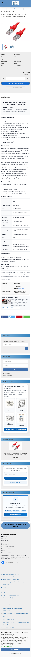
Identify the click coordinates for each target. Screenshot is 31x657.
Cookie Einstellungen (8, 598)
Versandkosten (7, 590)
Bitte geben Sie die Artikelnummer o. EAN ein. (14, 341)
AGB (4, 592)
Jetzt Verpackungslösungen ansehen (15, 429)
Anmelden (15, 369)
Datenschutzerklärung (6, 646)
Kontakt (5, 587)
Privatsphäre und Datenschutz (11, 595)
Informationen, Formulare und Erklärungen (14, 582)
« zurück (9, 9)
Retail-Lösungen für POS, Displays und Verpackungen (13, 609)
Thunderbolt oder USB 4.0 (9, 628)
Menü (2, 2)
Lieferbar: (3, 56)
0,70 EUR (15, 458)
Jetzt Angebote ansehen (15, 514)
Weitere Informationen (15, 653)
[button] (4, 317)
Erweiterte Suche (15, 482)
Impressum (6, 584)
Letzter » (21, 9)
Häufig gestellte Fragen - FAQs (11, 579)
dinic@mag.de (21, 288)
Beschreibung (5, 97)
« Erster (4, 9)
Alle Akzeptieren (15, 649)
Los (27, 348)
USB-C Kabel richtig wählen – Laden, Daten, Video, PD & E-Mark (16, 624)
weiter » (15, 9)
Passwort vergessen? (8, 375)
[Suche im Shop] (15, 474)
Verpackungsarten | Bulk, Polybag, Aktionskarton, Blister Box (16, 615)
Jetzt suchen (15, 478)
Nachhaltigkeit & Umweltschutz (11, 574)
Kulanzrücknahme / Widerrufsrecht (12, 577)
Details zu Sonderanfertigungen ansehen (11, 307)
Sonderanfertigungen (8, 619)
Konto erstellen (6, 373)
